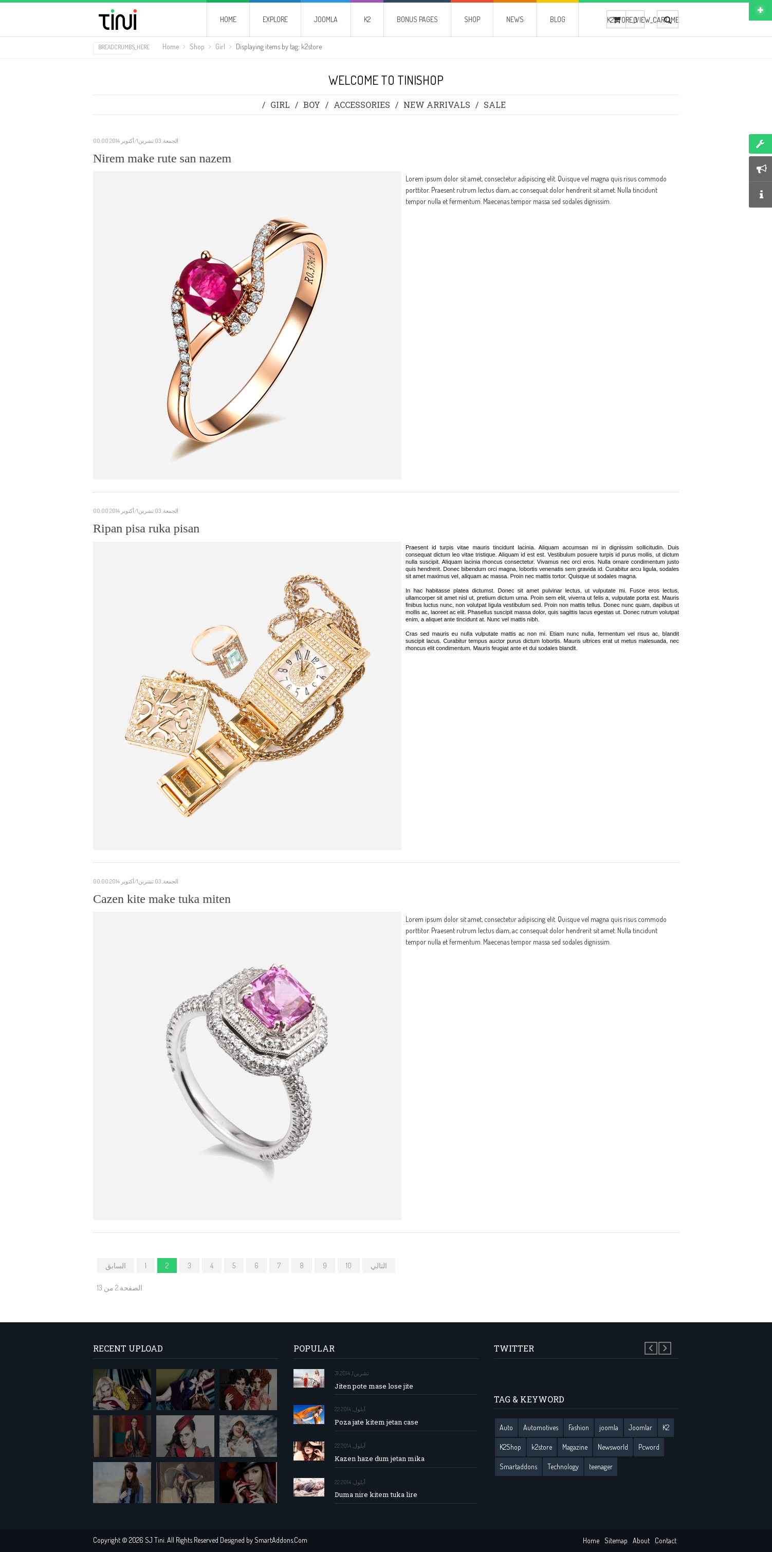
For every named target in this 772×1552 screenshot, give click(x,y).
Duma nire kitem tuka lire (376, 1494)
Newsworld (613, 1447)
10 (349, 1265)
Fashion (578, 1427)
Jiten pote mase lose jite (374, 1386)
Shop (197, 46)
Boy (311, 104)
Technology (563, 1466)
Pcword (648, 1447)
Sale (495, 104)
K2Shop (510, 1447)
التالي (379, 1265)
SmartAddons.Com (280, 1540)
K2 (666, 1427)
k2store (541, 1447)
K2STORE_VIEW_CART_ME (616, 19)
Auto (506, 1427)
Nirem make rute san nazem (162, 158)
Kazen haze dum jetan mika (380, 1458)
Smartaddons (518, 1466)
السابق (115, 1265)
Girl (220, 46)
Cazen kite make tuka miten (162, 899)
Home (170, 46)
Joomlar (640, 1427)
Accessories (362, 104)
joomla (608, 1427)
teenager (601, 1466)
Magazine (574, 1447)
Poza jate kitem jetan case (376, 1422)
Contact (665, 1540)
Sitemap (616, 1540)
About (641, 1540)
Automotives (540, 1427)
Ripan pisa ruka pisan (146, 528)
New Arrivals (436, 104)
